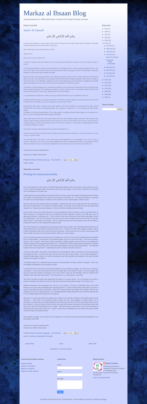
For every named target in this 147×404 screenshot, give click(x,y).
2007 (106, 97)
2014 (106, 43)
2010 (106, 88)
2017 (106, 34)
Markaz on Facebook (28, 366)
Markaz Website (26, 363)
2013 (106, 80)
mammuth (89, 399)
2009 (106, 91)
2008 (106, 94)
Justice (31, 163)
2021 (106, 29)
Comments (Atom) (65, 349)
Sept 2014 (110, 49)
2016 (106, 37)
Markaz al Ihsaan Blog (55, 13)
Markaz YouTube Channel (29, 371)
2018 (106, 31)
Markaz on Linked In (28, 368)
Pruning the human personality (40, 174)
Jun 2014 (109, 54)
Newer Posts (29, 343)
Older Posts (92, 343)
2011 (106, 85)
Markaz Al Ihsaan (112, 363)
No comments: (56, 160)
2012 (106, 82)
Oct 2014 (109, 46)
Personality (49, 336)
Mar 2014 (109, 70)
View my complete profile (101, 377)
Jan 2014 (109, 76)
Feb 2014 (109, 73)
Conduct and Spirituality (36, 336)
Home (61, 343)
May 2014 (109, 67)
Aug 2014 (109, 51)
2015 (106, 40)
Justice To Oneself (34, 30)
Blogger (103, 399)
